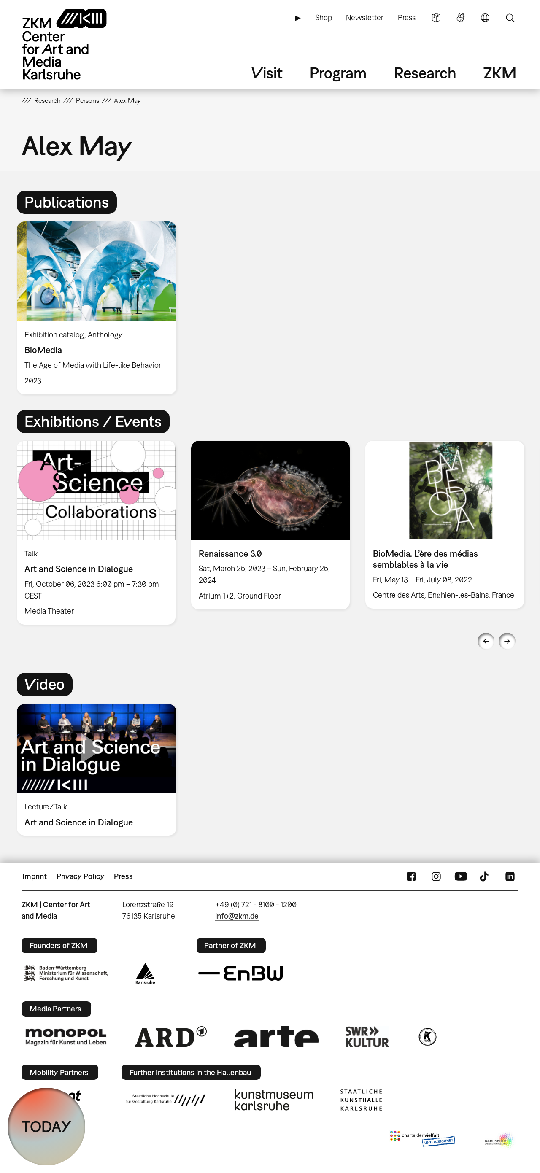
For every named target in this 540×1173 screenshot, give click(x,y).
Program (338, 73)
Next (507, 641)
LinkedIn (510, 876)
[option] (100, 307)
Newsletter (364, 17)
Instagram (436, 876)
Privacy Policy (81, 876)
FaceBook (411, 876)
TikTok (485, 876)
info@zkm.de (237, 915)
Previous (486, 641)
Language (485, 18)
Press (407, 17)
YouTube (460, 876)
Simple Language (436, 18)
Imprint (34, 876)
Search (510, 18)
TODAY (46, 1126)
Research (425, 73)
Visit (267, 73)
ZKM (499, 73)
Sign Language (460, 18)
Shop (323, 17)
